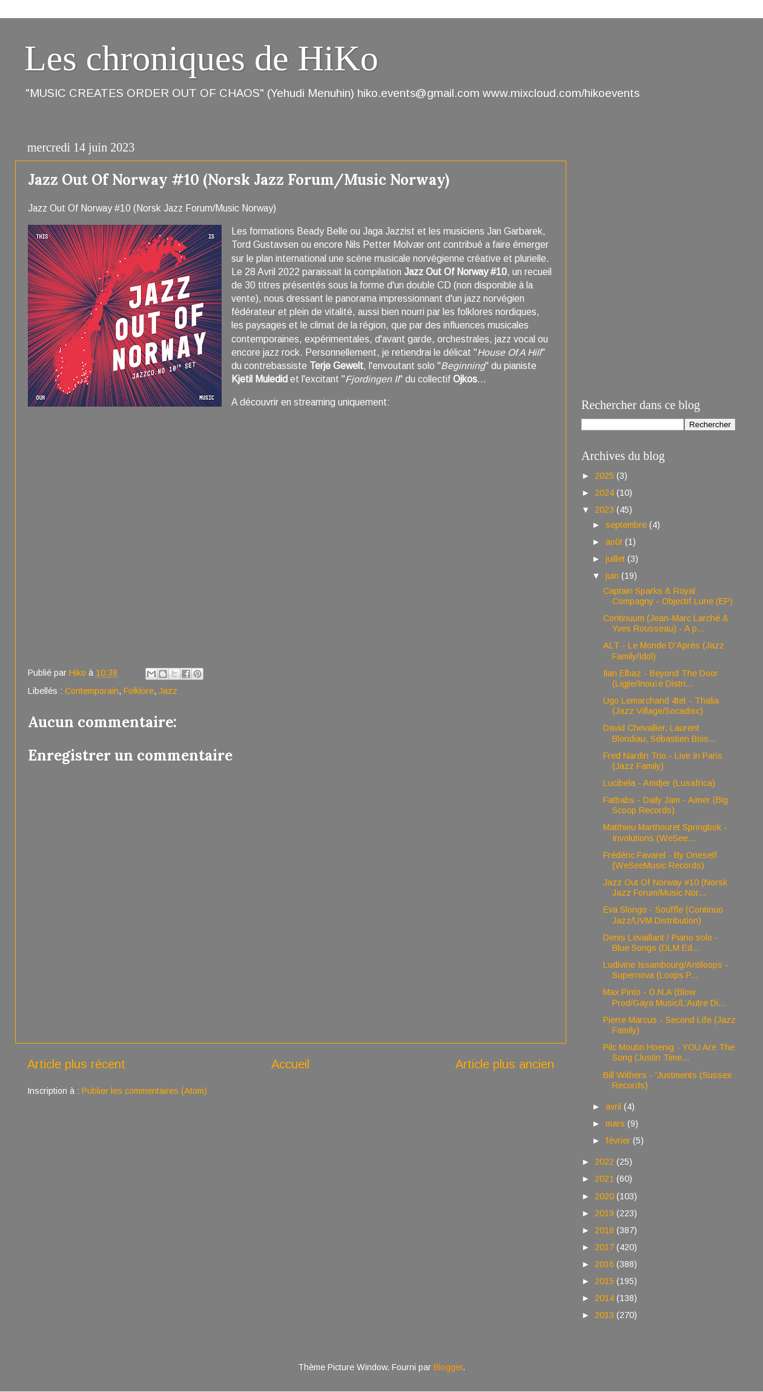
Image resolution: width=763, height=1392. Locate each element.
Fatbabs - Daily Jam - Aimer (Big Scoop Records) (665, 805)
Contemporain (92, 691)
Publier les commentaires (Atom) (144, 1091)
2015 (605, 1281)
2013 (605, 1315)
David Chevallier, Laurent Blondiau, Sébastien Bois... (659, 733)
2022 (605, 1162)
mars (616, 1123)
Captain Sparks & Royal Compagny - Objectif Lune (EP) (668, 596)
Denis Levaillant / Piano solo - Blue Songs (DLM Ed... (660, 943)
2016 (605, 1264)
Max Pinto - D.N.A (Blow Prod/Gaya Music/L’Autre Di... (664, 997)
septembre (627, 525)
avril (615, 1106)
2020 (605, 1196)
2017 (605, 1247)
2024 (605, 493)
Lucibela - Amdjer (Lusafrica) (659, 783)
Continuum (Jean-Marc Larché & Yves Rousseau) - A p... (665, 623)
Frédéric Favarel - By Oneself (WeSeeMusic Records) (660, 860)
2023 (605, 510)
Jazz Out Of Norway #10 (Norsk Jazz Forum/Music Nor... (665, 887)
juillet (616, 559)
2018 (605, 1230)
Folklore (139, 691)
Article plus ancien (504, 1064)
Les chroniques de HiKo (201, 58)
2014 (605, 1298)
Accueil (290, 1064)
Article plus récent (76, 1064)
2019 (605, 1213)
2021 (605, 1179)
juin (613, 576)
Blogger (448, 1367)
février (619, 1140)
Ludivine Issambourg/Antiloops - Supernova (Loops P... (665, 970)
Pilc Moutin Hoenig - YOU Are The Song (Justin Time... (669, 1052)
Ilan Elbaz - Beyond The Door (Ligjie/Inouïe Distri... (660, 678)
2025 (605, 476)
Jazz (168, 691)
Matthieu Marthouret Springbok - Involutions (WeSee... (665, 832)
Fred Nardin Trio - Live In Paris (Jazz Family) (662, 761)
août (615, 542)
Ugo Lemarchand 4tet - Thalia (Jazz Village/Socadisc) (661, 706)
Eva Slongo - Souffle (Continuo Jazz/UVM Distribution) (663, 915)
